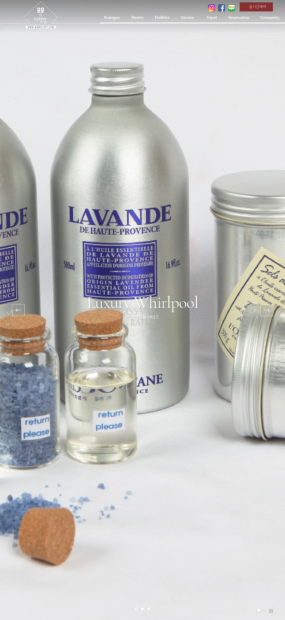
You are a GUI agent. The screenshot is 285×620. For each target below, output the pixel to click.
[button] (136, 608)
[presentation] (18, 310)
